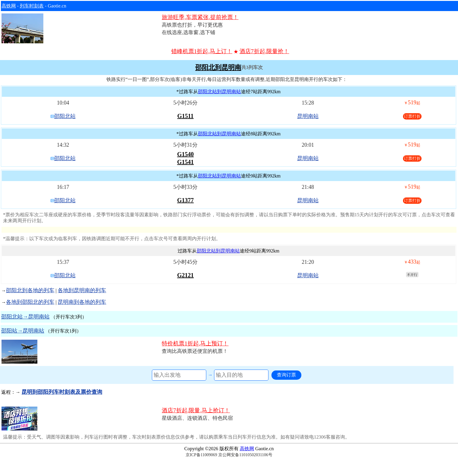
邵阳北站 (65, 116)
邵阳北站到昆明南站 (219, 91)
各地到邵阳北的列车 (30, 302)
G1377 (185, 200)
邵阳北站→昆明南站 (25, 317)
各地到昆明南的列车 (82, 290)
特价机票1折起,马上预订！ (195, 343)
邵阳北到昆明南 (218, 68)
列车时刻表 (32, 5)
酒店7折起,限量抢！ (264, 51)
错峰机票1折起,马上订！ (201, 51)
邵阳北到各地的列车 (30, 290)
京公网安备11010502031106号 (245, 455)
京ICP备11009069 (201, 455)
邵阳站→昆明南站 (22, 331)
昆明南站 (308, 116)
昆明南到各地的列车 (82, 302)
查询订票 (286, 374)
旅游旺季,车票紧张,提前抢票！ (200, 17)
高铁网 (8, 5)
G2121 (185, 275)
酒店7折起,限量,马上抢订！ (196, 410)
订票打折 (412, 116)
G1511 (185, 116)
